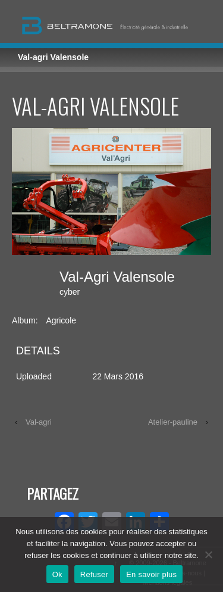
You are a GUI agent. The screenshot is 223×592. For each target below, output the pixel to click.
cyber (69, 292)
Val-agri (39, 421)
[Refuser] (208, 554)
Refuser (94, 574)
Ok (57, 574)
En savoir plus (151, 574)
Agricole (61, 320)
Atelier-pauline (172, 421)
